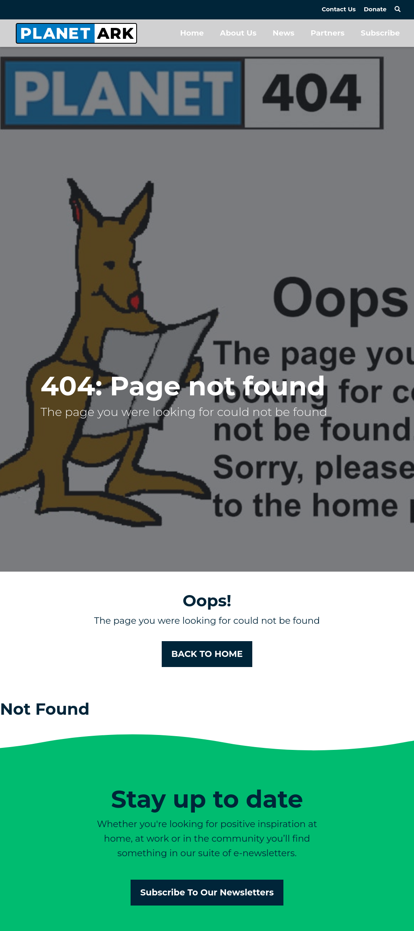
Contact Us (339, 9)
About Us (238, 33)
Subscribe (380, 33)
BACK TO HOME (207, 653)
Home (192, 33)
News (283, 33)
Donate (375, 9)
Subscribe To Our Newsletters (207, 892)
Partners (327, 33)
